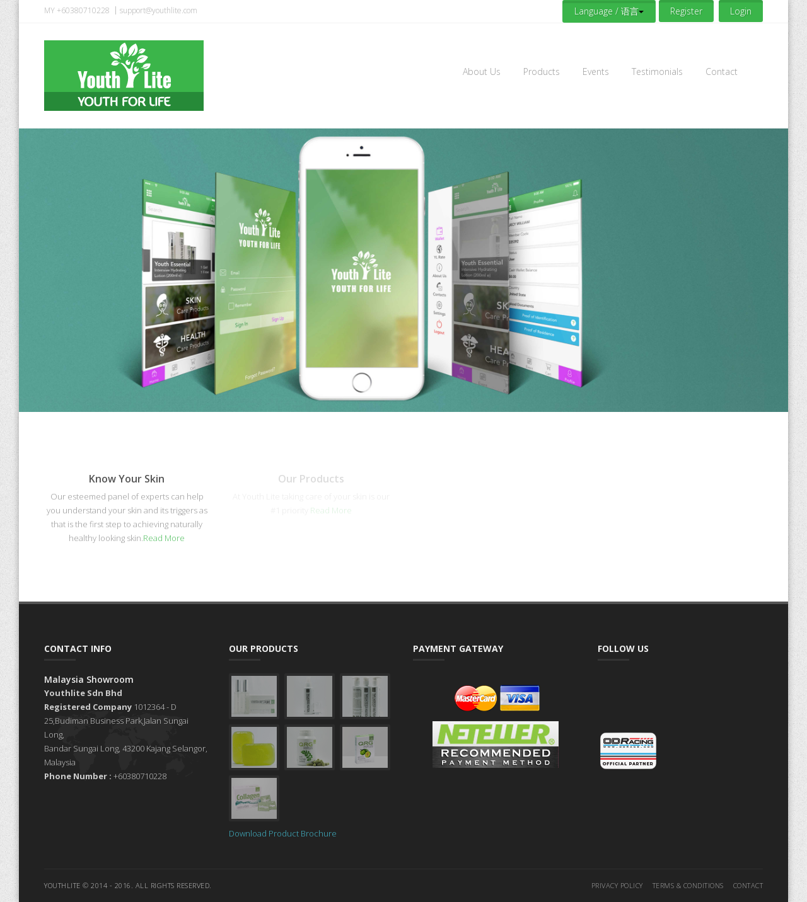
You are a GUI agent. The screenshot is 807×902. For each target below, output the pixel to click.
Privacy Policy (617, 885)
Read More (164, 538)
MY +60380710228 (77, 10)
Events (596, 71)
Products (541, 71)
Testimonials (657, 71)
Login (741, 11)
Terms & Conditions (688, 885)
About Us (482, 71)
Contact (721, 71)
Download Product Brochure (283, 833)
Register (686, 11)
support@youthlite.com (158, 10)
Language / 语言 (609, 11)
